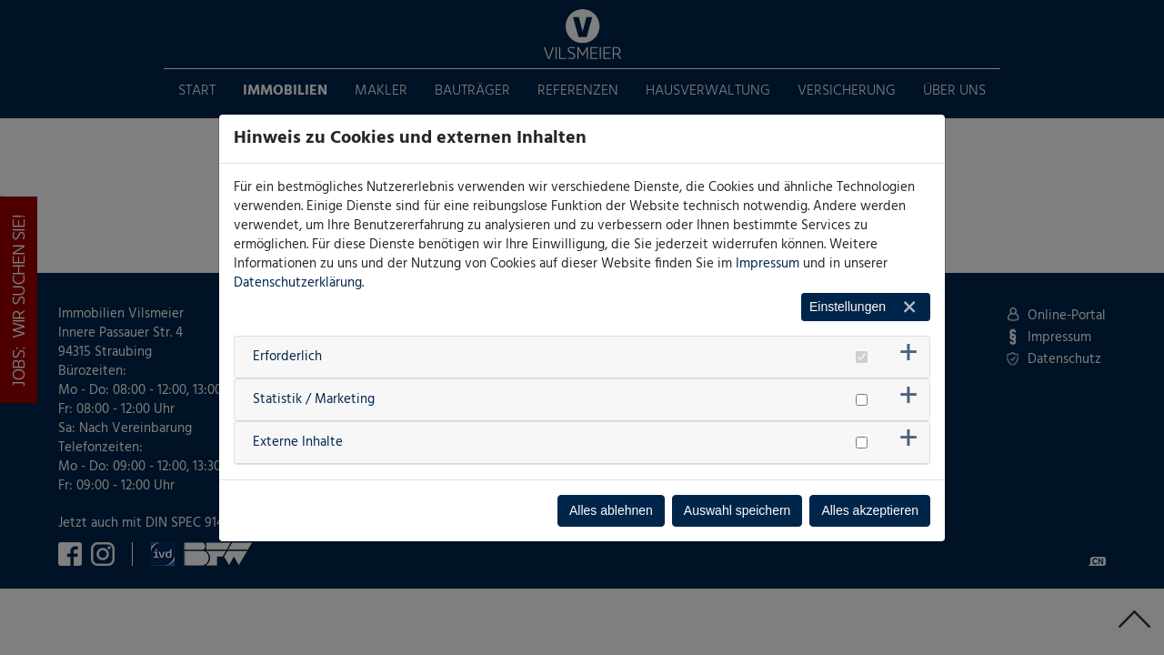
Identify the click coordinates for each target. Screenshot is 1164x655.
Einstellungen (847, 306)
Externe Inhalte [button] (298, 442)
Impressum (767, 264)
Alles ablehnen (611, 510)
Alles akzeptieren (869, 510)
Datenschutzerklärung (298, 283)
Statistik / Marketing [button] (314, 399)
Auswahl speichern (737, 510)
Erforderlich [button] (287, 357)
